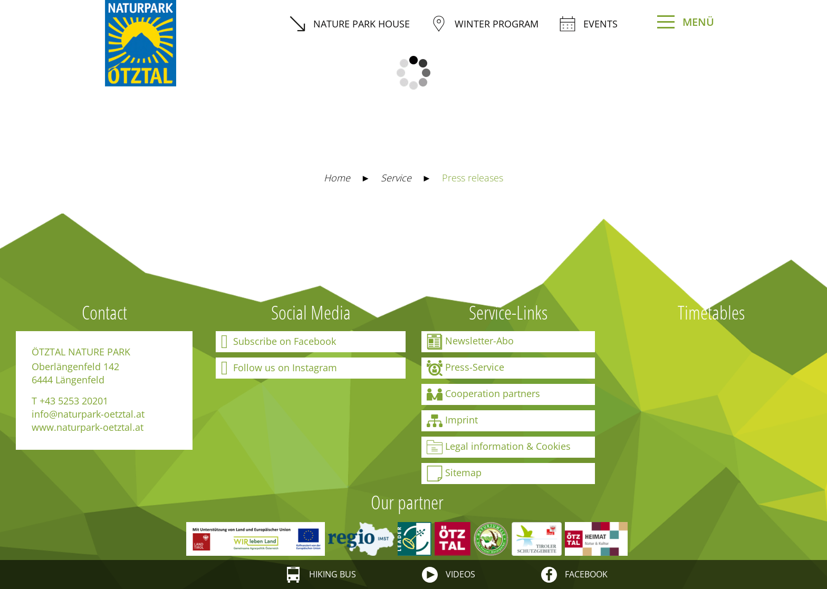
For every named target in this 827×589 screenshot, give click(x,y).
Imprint (452, 421)
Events (589, 24)
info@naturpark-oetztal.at (88, 414)
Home (337, 177)
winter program (484, 24)
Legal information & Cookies (499, 447)
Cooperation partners (483, 394)
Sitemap (454, 473)
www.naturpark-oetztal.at (87, 427)
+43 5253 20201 (74, 400)
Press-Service (465, 368)
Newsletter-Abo (470, 342)
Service (396, 177)
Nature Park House (350, 24)
